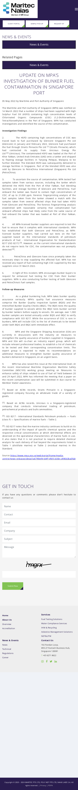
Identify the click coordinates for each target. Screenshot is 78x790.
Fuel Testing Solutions (51, 619)
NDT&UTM (46, 636)
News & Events (39, 44)
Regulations (8, 653)
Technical (6, 649)
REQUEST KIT (59, 24)
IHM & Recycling (49, 627)
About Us (7, 620)
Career (5, 657)
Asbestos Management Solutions (57, 632)
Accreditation (8, 628)
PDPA (50, 785)
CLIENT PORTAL (14, 24)
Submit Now (13, 586)
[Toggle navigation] (76, 9)
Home (5, 615)
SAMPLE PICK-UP (37, 24)
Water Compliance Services (54, 623)
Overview (6, 624)
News (5, 645)
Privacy (43, 785)
